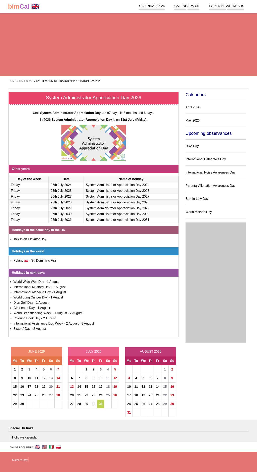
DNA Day (192, 146)
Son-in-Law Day (197, 198)
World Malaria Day (199, 212)
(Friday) (133, 119)
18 (36, 386)
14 (58, 378)
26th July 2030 (61, 214)
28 (58, 395)
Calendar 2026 (152, 6)
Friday (15, 185)
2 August (49, 318)
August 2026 (150, 351)
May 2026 (193, 120)
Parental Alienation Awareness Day (211, 185)
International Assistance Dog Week (38, 323)
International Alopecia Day (32, 292)
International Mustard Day (31, 287)
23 (22, 395)
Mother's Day (20, 459)
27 (51, 395)
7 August (76, 313)
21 (58, 386)
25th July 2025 (61, 190)
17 (29, 386)
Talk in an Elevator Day (29, 239)
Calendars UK (186, 6)
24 (29, 395)
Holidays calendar (25, 437)
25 (36, 395)
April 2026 (193, 107)
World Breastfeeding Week (32, 313)
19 (44, 386)
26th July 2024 (61, 185)
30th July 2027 (61, 196)
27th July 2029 (61, 208)
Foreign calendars (226, 6)
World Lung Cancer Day (30, 297)
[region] (128, 44)
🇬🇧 (23, 6)
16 (22, 386)
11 (36, 378)
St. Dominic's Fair (43, 260)
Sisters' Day (22, 328)
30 (22, 404)
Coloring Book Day (26, 318)
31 (101, 404)
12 (44, 378)
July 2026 (93, 351)
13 (51, 378)
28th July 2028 (61, 202)
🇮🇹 (51, 447)
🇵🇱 (58, 447)
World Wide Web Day (28, 281)
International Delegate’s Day (206, 159)
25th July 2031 (61, 219)
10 (29, 378)
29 (15, 404)
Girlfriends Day (24, 308)
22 (15, 395)
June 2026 (36, 351)
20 (51, 386)
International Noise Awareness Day (211, 172)
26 (44, 395)
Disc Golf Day (23, 302)
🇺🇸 (44, 447)
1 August (53, 281)
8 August (88, 323)
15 (15, 386)
